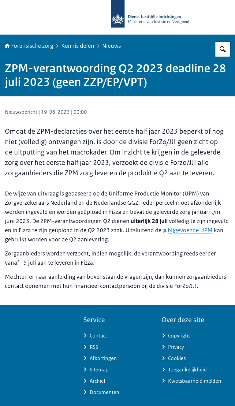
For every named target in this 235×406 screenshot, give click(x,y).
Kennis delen (77, 46)
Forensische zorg (29, 46)
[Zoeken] (222, 49)
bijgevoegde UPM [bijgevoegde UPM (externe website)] (188, 230)
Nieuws (111, 46)
